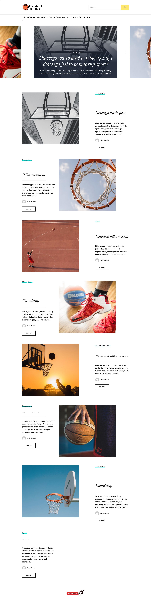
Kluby (75, 17)
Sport (69, 17)
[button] (127, 52)
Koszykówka (42, 17)
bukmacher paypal (57, 17)
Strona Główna (29, 17)
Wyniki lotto (85, 17)
